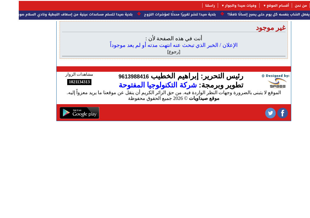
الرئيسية (301, 5)
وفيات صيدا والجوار (222, 5)
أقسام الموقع (259, 5)
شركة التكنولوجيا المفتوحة (139, 85)
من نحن (282, 5)
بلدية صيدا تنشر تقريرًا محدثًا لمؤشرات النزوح (160, 14)
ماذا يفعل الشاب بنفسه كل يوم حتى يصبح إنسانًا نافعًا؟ (252, 14)
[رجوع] (155, 51)
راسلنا (191, 5)
